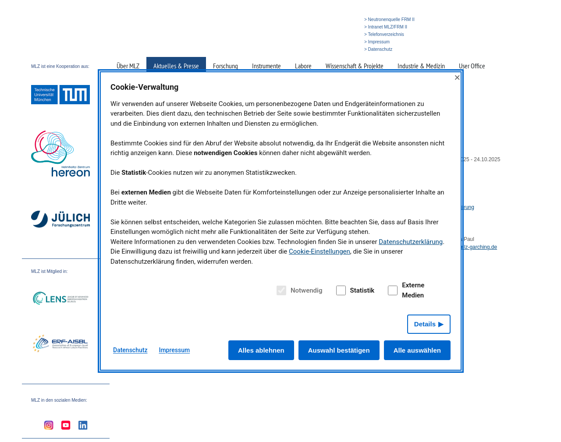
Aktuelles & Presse (176, 65)
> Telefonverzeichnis (384, 34)
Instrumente (266, 65)
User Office (472, 65)
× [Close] (457, 77)
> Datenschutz (378, 49)
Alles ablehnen (261, 350)
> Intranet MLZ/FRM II (385, 27)
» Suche (322, 49)
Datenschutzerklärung (411, 242)
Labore (303, 65)
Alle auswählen (417, 350)
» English (344, 49)
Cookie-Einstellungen (319, 251)
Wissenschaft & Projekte (354, 65)
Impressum (174, 350)
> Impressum (377, 41)
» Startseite (299, 49)
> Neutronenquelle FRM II (389, 19)
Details (425, 324)
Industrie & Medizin (421, 65)
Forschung (225, 65)
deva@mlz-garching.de (470, 247)
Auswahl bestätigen (339, 350)
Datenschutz (130, 350)
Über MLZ (128, 65)
